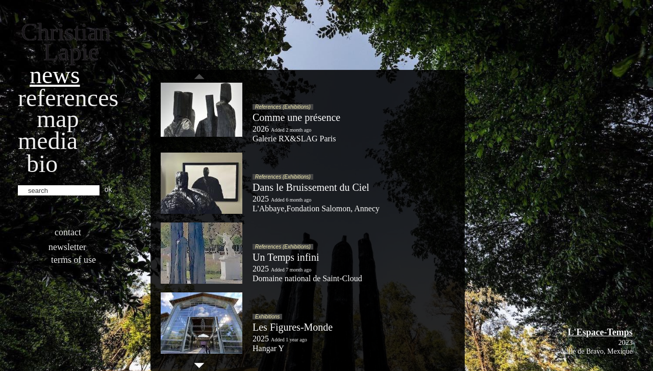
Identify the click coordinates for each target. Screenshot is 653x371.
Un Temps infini (286, 257)
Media (48, 140)
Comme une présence (296, 117)
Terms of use (73, 260)
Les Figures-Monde (293, 327)
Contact (68, 232)
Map (58, 118)
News (55, 74)
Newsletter (67, 247)
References (68, 97)
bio (42, 163)
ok (108, 189)
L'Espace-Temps (600, 332)
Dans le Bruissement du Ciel (311, 187)
